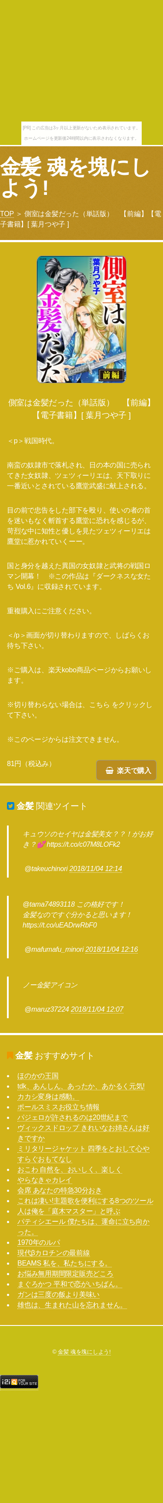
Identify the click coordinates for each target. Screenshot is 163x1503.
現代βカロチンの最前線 (53, 1252)
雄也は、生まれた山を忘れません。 (72, 1305)
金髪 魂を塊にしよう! (75, 177)
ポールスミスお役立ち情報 (58, 1107)
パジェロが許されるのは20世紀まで (72, 1117)
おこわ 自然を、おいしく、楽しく (69, 1169)
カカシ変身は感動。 (48, 1096)
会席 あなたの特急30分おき (59, 1190)
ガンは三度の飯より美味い (58, 1294)
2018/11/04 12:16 (111, 949)
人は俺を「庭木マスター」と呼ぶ (68, 1211)
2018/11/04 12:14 (96, 868)
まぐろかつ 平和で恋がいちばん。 (69, 1284)
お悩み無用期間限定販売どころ (65, 1273)
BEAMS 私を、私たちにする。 (64, 1263)
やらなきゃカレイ (44, 1180)
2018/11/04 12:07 (97, 1009)
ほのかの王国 (38, 1075)
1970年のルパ (38, 1242)
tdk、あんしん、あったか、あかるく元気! (81, 1086)
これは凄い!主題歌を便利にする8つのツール (85, 1200)
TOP (7, 213)
